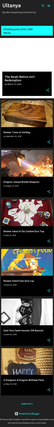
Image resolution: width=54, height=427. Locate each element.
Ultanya (11, 5)
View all (7, 33)
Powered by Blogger (27, 413)
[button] (47, 90)
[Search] (43, 5)
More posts (27, 404)
